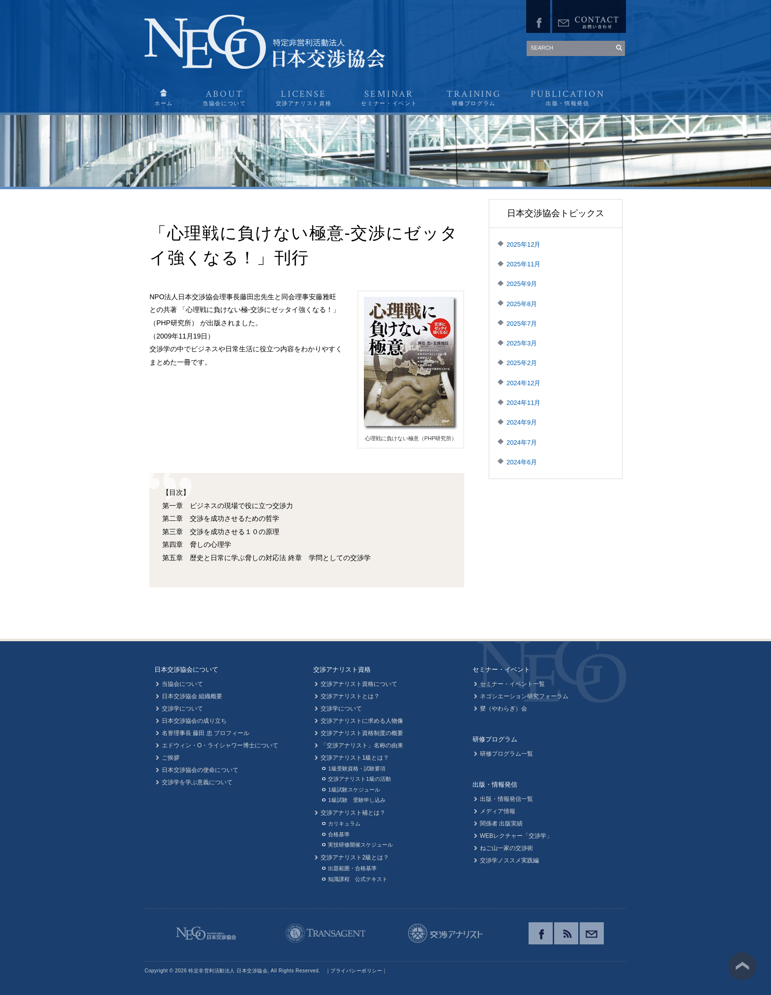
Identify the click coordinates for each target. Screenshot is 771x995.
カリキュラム (344, 823)
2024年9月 (521, 422)
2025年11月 (523, 264)
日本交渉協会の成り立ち (194, 720)
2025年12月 (523, 244)
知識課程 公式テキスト (357, 879)
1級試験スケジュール (354, 790)
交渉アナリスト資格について (359, 684)
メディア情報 (497, 811)
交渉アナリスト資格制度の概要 (362, 733)
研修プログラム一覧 (506, 753)
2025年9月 (521, 283)
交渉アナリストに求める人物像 (362, 720)
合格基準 (339, 834)
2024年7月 (521, 442)
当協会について (182, 684)
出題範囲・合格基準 (352, 868)
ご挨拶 (170, 757)
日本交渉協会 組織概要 (192, 696)
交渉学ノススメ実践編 (509, 860)
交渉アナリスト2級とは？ (355, 857)
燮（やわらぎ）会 (503, 708)
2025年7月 (521, 323)
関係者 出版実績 (501, 823)
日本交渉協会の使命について (200, 770)
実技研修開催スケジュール (360, 845)
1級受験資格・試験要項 (356, 768)
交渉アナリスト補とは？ (353, 812)
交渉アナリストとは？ (350, 696)
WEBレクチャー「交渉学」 (516, 835)
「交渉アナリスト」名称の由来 (362, 745)
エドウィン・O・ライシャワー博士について (220, 745)
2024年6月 (521, 462)
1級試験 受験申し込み (356, 800)
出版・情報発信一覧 (506, 799)
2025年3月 (521, 343)
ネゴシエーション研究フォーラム (524, 696)
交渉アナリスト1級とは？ (355, 757)
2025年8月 (521, 304)
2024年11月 (523, 402)
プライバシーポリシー (356, 970)
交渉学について (182, 708)
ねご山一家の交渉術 (506, 848)
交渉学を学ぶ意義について (197, 782)
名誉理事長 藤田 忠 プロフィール (205, 733)
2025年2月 (521, 363)
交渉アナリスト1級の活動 (359, 779)
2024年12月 (523, 383)
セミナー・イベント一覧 (512, 684)
